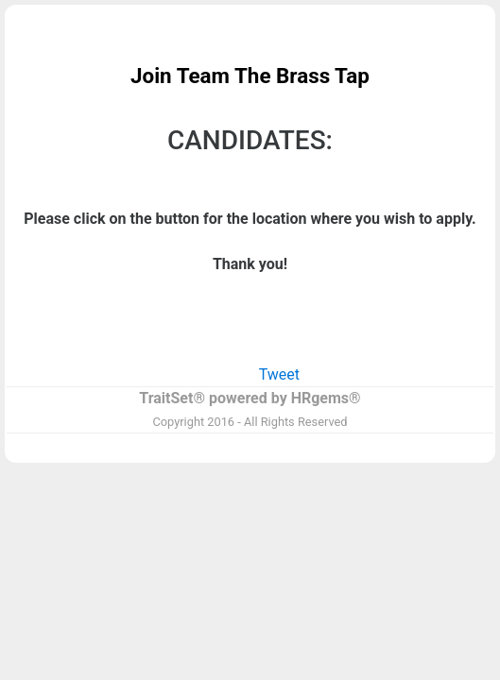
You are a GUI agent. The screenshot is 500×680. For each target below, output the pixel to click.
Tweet (279, 374)
